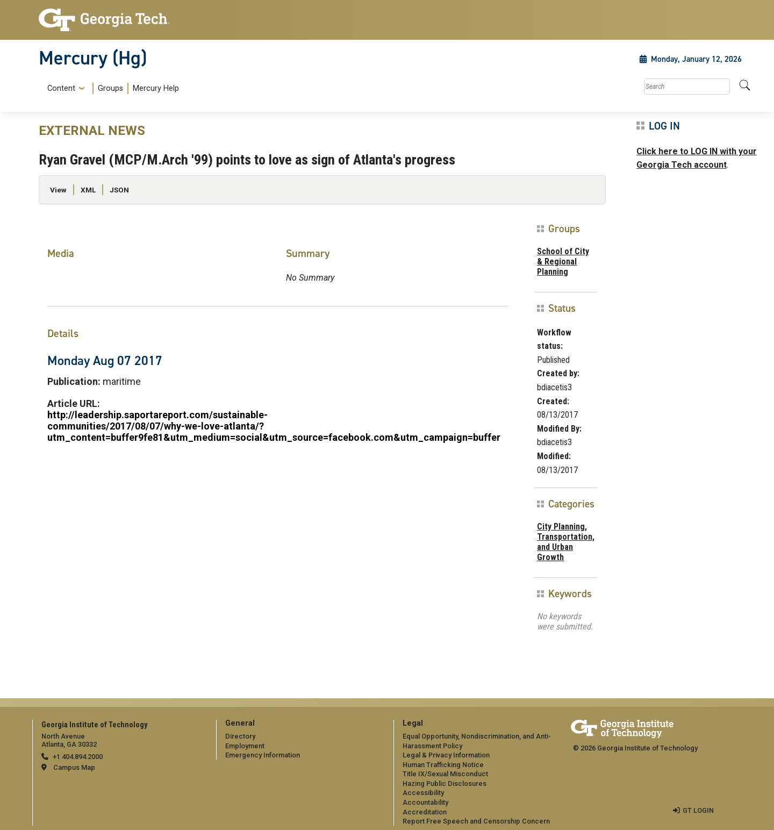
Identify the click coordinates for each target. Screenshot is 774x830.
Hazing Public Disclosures (444, 783)
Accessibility (423, 793)
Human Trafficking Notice (443, 765)
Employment (244, 746)
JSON (119, 189)
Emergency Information (262, 755)
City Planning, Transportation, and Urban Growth (565, 542)
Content (61, 88)
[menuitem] (111, 88)
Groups (110, 88)
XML (88, 189)
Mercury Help (156, 88)
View (58, 189)
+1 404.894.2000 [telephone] (78, 757)
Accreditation (425, 812)
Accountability (425, 802)
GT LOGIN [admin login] (698, 810)
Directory (240, 736)
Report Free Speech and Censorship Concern (476, 821)
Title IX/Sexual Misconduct (445, 774)
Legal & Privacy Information (446, 755)
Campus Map (74, 767)
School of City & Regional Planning (563, 261)
